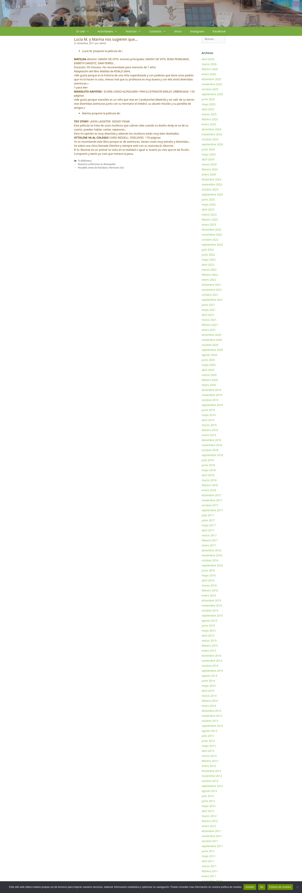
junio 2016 (208, 570)
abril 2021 (208, 315)
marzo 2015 (209, 640)
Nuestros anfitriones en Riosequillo (96, 164)
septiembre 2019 (212, 405)
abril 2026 (208, 59)
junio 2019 (208, 410)
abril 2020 (208, 370)
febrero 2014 (210, 701)
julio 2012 (208, 796)
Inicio (178, 31)
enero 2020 (209, 385)
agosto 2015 (209, 620)
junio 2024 (208, 149)
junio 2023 (208, 199)
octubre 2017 (210, 505)
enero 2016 (209, 595)
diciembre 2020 (211, 335)
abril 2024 (208, 159)
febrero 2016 (210, 590)
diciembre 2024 (211, 129)
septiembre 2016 (212, 565)
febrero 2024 (210, 169)
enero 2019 (209, 435)
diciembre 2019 (211, 390)
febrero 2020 (210, 380)
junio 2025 (208, 99)
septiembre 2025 (212, 94)
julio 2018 (208, 460)
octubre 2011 (210, 841)
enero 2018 (209, 490)
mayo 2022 (209, 259)
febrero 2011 (210, 871)
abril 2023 (208, 209)
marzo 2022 (209, 269)
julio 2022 (208, 249)
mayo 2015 (209, 630)
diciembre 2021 (211, 284)
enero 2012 (209, 826)
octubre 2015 (210, 610)
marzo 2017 (209, 535)
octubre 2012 (210, 781)
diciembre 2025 (211, 79)
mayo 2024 (209, 154)
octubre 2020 (210, 345)
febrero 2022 (210, 274)
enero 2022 (209, 279)
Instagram (197, 31)
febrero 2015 (210, 645)
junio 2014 (208, 680)
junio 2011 (208, 851)
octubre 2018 (210, 450)
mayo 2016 (209, 575)
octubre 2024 (210, 139)
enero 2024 (209, 174)
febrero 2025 (210, 119)
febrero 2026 (210, 69)
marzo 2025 (209, 114)
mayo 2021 (209, 310)
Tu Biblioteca (84, 160)
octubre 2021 (210, 295)
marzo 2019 (209, 425)
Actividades (110, 31)
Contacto (159, 31)
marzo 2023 (209, 214)
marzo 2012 (209, 816)
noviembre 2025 (212, 84)
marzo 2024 (209, 164)
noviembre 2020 (212, 340)
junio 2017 (208, 520)
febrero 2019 (210, 430)
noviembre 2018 (212, 445)
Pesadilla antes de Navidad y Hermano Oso (101, 167)
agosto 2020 (209, 355)
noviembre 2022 (212, 234)
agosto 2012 (209, 791)
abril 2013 (208, 751)
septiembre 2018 (212, 455)
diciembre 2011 (211, 831)
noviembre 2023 (212, 184)
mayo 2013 (209, 746)
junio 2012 (208, 801)
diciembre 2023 (211, 179)
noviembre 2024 (212, 134)
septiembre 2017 (212, 510)
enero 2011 (209, 876)
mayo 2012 (209, 806)
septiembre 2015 (212, 615)
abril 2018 (208, 475)
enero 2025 (209, 124)
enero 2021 (209, 330)
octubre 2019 (210, 400)
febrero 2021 (210, 325)
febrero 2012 (210, 821)
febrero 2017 (210, 540)
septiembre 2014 (212, 670)
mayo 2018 (209, 470)
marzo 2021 (209, 320)
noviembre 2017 (212, 500)
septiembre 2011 (212, 846)
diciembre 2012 (211, 771)
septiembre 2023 (212, 194)
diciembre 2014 (211, 655)
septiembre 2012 (212, 786)
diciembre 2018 (211, 440)
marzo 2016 (209, 585)
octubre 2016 (210, 560)
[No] (297, 887)
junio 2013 (208, 741)
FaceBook (219, 31)
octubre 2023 (210, 189)
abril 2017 (208, 530)
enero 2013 (209, 766)
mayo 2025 (209, 104)
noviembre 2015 (212, 605)
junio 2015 (208, 625)
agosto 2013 (209, 731)
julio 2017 (208, 515)
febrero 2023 (210, 219)
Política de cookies (280, 886)
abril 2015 (208, 635)
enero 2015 (209, 650)
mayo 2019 (209, 415)
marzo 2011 (209, 866)
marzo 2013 (209, 756)
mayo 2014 (209, 685)
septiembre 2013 (212, 726)
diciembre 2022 (211, 229)
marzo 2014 (209, 696)
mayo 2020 (209, 365)
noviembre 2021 (212, 289)
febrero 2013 (210, 761)
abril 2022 (208, 264)
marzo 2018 (209, 480)
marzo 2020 (209, 375)
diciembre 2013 (211, 711)
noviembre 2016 (212, 555)
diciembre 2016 (211, 550)
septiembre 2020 (212, 350)
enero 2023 (209, 224)
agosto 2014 (209, 675)
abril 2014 (208, 690)
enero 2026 (209, 74)
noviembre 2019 (212, 395)
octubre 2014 (210, 665)
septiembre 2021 (212, 300)
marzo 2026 (209, 64)
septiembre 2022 (212, 244)
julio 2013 (208, 736)
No (261, 886)
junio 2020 (208, 360)
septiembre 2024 (212, 144)
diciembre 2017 (211, 495)
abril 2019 (208, 420)
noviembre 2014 (212, 660)
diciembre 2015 (211, 600)
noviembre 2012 (212, 776)
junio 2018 (208, 465)
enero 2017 (209, 545)
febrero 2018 (210, 485)
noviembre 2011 (212, 836)
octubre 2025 (210, 89)
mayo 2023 (209, 204)
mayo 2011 (209, 856)
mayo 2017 (209, 525)
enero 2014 (209, 706)
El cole (84, 31)
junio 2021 (208, 305)
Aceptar (249, 886)
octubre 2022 (210, 239)
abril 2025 (208, 109)
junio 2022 (208, 254)
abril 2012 (208, 811)
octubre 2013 (210, 721)
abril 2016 (208, 580)
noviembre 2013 (212, 716)
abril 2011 (208, 861)
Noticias (135, 31)
